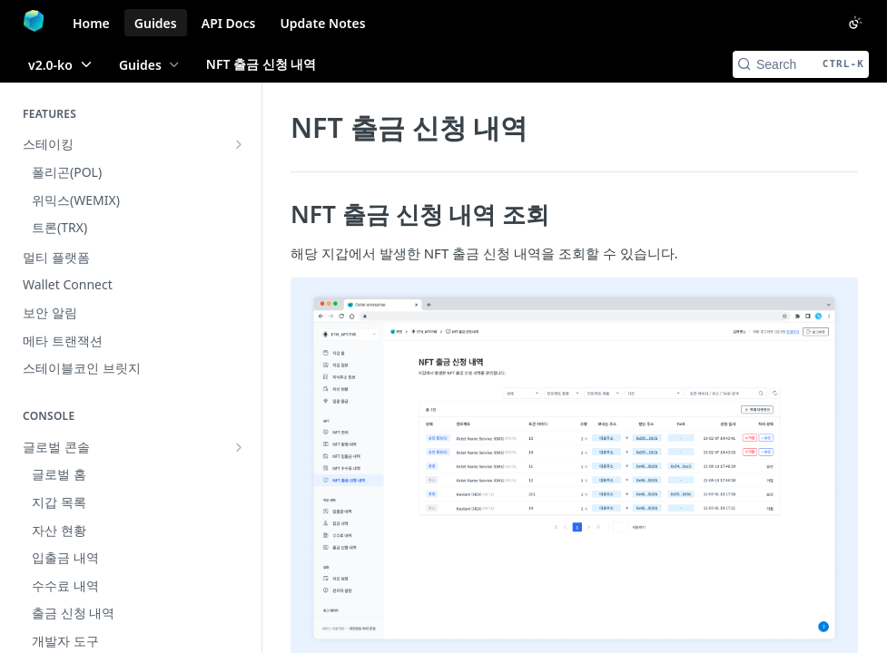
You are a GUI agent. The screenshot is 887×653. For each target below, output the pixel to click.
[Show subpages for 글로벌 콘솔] (239, 362)
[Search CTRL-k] (801, 64)
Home (91, 23)
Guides (155, 23)
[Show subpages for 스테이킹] (239, 144)
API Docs (229, 23)
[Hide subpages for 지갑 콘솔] (239, 390)
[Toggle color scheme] (855, 22)
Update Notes (322, 23)
